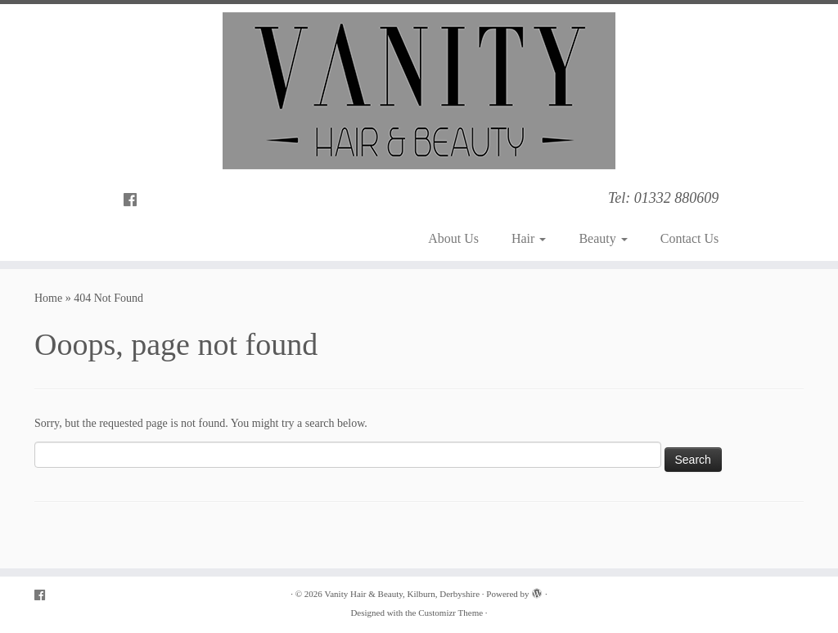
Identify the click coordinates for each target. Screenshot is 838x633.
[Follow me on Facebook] (135, 200)
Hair (528, 238)
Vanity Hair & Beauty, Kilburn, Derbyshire (402, 594)
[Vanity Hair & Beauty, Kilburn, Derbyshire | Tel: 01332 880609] (419, 90)
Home (48, 298)
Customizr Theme (450, 612)
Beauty (603, 238)
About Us (453, 238)
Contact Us (689, 238)
